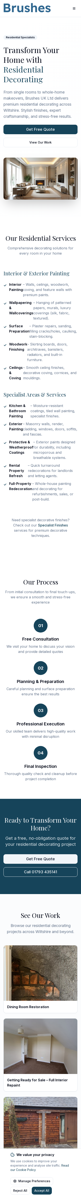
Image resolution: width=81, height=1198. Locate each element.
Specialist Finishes (53, 525)
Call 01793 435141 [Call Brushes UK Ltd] (40, 872)
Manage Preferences (31, 1181)
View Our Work (40, 142)
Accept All (41, 1190)
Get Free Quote (40, 129)
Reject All (20, 1190)
